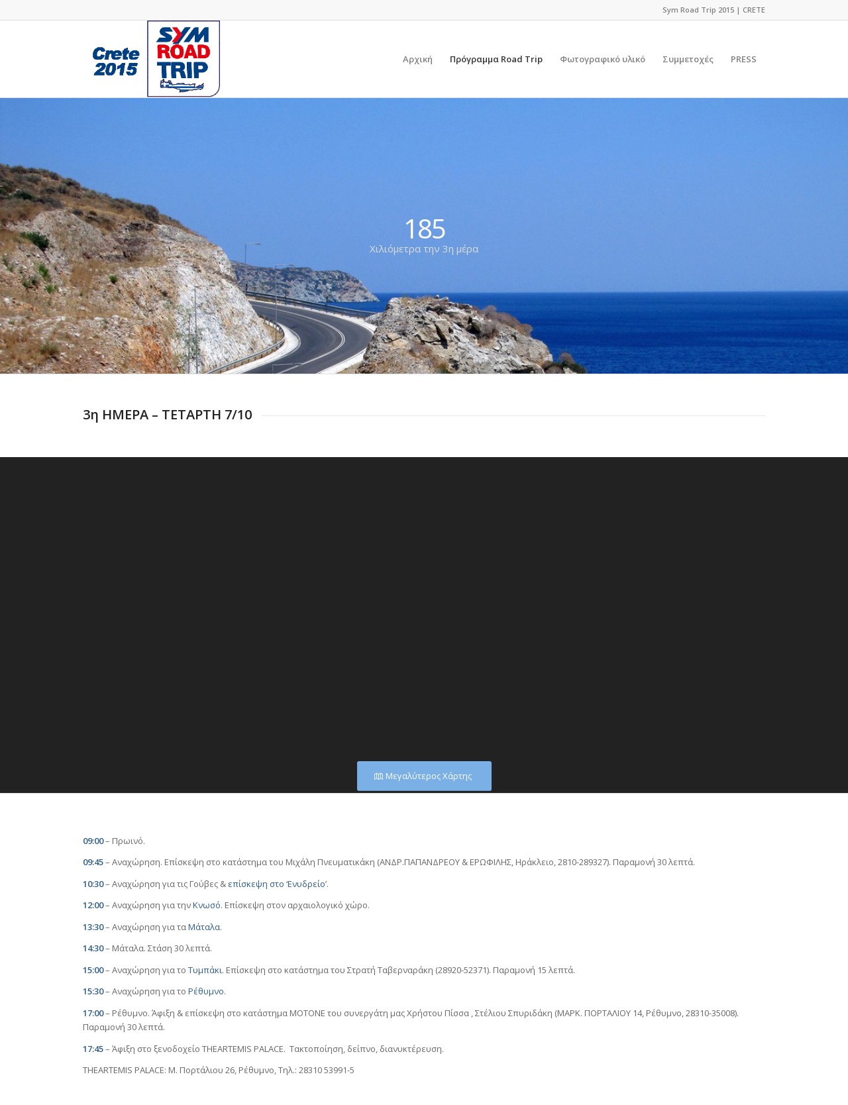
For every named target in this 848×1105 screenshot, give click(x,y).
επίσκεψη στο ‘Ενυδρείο (276, 884)
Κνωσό (207, 905)
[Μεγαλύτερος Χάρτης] (424, 776)
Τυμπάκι (205, 970)
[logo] (151, 59)
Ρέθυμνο (206, 991)
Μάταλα (204, 927)
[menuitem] (417, 59)
